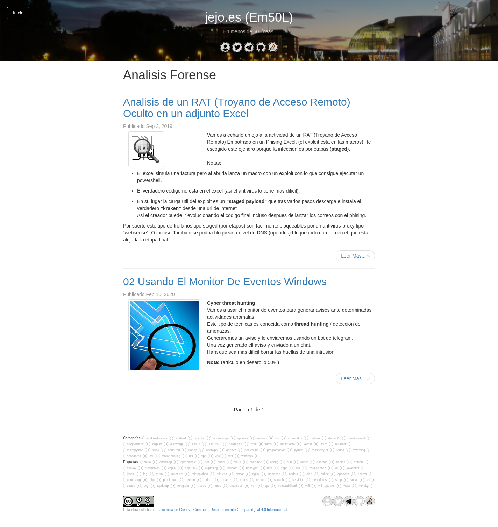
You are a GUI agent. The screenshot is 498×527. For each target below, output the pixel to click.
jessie (131, 474)
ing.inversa (287, 444)
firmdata (232, 468)
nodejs (192, 450)
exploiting (211, 468)
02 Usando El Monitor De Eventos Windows (225, 281)
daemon (321, 462)
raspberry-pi (320, 450)
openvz (231, 450)
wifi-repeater (326, 486)
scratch (279, 480)
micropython (135, 450)
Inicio (18, 12)
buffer (221, 462)
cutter (304, 462)
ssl (151, 456)
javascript (353, 468)
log (145, 474)
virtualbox (236, 486)
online (325, 474)
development (356, 438)
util (191, 456)
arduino (262, 438)
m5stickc (177, 474)
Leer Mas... (355, 256)
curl (289, 462)
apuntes (242, 438)
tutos (217, 486)
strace (131, 486)
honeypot (252, 468)
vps (217, 456)
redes (340, 450)
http (269, 468)
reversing (359, 450)
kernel (308, 444)
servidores (134, 456)
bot (277, 438)
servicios (298, 480)
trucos (202, 486)
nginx (155, 450)
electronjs (176, 444)
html (253, 444)
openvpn (212, 450)
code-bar (256, 462)
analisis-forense (156, 438)
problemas (170, 480)
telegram (183, 486)
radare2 (226, 480)
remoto (260, 480)
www (346, 486)
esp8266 (214, 444)
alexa (147, 462)
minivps (222, 474)
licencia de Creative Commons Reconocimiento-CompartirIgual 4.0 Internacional (224, 510)
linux (323, 444)
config (274, 462)
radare (208, 480)
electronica (152, 468)
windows (247, 456)
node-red (174, 450)
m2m (159, 474)
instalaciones (317, 468)
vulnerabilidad (287, 486)
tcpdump (163, 486)
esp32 (196, 444)
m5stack (341, 444)
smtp (338, 480)
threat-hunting (171, 456)
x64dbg (364, 486)
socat (354, 480)
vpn (203, 456)
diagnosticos (135, 444)
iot (336, 468)
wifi (230, 456)
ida (298, 468)
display (157, 444)
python (298, 450)
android (181, 438)
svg (146, 486)
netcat (240, 474)
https (268, 444)
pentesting (251, 450)
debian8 (333, 438)
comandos (295, 438)
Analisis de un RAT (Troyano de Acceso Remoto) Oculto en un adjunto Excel (236, 107)
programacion (276, 450)
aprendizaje (220, 438)
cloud (237, 462)
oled (309, 474)
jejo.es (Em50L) (249, 17)
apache (199, 438)
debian (315, 438)
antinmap (165, 462)
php (151, 480)
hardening (235, 444)
